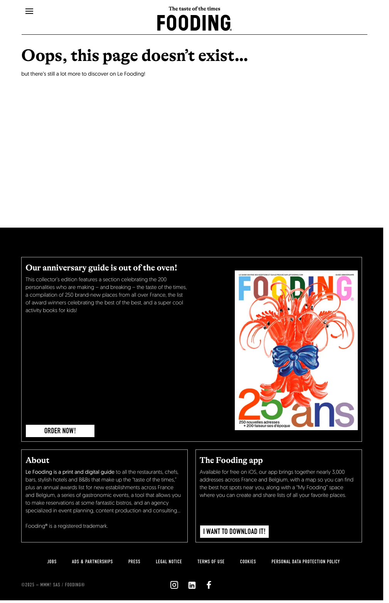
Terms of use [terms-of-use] (211, 562)
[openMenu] (29, 11)
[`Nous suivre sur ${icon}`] (174, 585)
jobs (51, 562)
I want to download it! (234, 531)
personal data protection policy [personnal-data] (305, 562)
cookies (248, 562)
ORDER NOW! (60, 431)
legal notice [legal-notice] (169, 562)
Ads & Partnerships (92, 562)
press (134, 562)
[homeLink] (194, 22)
